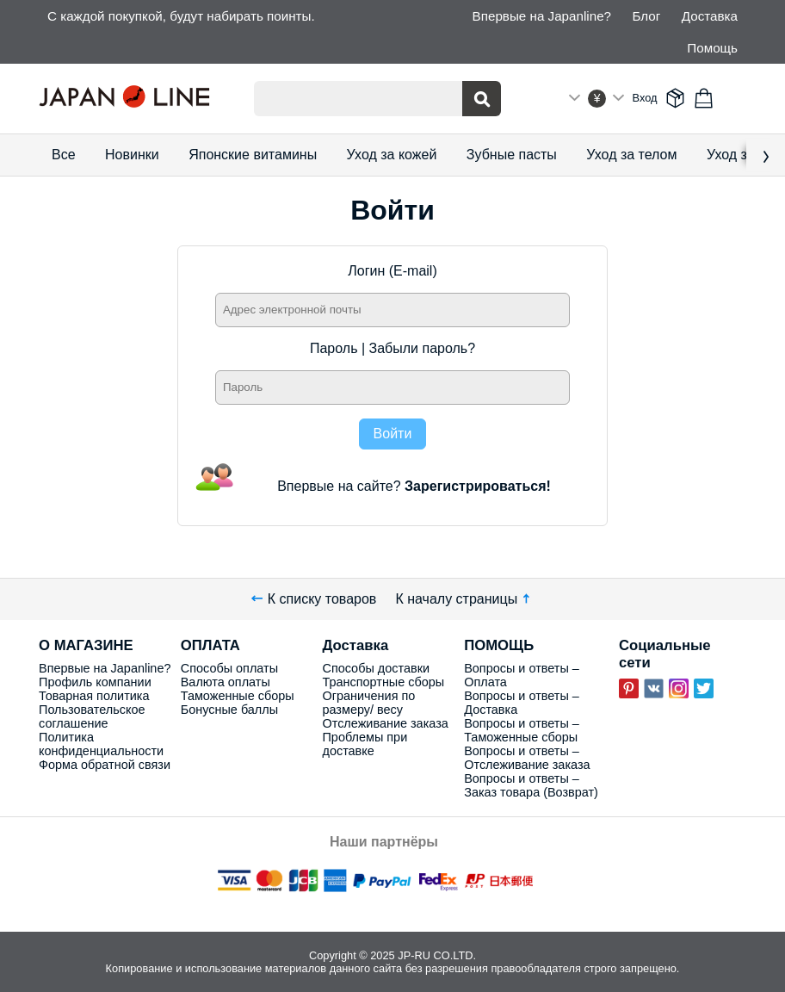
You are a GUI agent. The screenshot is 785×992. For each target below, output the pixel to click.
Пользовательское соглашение (92, 716)
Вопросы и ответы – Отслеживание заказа (527, 758)
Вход (645, 97)
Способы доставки (376, 668)
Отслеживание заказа (385, 723)
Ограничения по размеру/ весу (368, 702)
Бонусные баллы (229, 709)
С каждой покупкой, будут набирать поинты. (181, 16)
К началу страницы (464, 599)
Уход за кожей (392, 154)
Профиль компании (95, 682)
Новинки (132, 154)
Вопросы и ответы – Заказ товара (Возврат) (531, 785)
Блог (646, 16)
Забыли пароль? (422, 348)
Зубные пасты (512, 154)
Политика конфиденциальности (101, 744)
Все (64, 154)
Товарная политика (94, 696)
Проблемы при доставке (364, 744)
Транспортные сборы (383, 682)
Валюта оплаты (225, 682)
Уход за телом (631, 154)
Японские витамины (253, 154)
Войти (393, 433)
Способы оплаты (229, 668)
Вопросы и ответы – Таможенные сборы (521, 730)
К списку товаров (314, 599)
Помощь (712, 47)
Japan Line (133, 98)
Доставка (710, 16)
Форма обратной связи (104, 765)
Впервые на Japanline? (542, 16)
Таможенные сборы (237, 696)
